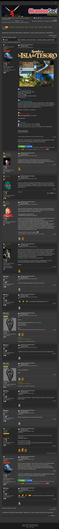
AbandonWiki (23, 97)
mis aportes (25, 341)
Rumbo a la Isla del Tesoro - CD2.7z (27, 125)
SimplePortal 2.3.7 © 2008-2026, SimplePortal (30, 525)
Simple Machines (35, 524)
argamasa (7, 153)
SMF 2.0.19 (24, 524)
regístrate (22, 18)
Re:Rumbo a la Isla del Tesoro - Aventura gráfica (27, 153)
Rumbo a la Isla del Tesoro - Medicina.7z (28, 126)
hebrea (6, 276)
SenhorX (7, 202)
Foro (35, 18)
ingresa (17, 18)
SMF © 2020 (29, 524)
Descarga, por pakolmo (23, 132)
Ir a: (48, 515)
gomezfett (7, 244)
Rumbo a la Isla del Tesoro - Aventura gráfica (26, 45)
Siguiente (10, 37)
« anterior (50, 35)
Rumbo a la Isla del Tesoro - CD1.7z (27, 123)
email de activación (5, 19)
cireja (6, 45)
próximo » (55, 35)
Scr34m (7, 313)
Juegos (40, 18)
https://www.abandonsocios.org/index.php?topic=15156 (30, 257)
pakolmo (7, 428)
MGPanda (7, 176)
